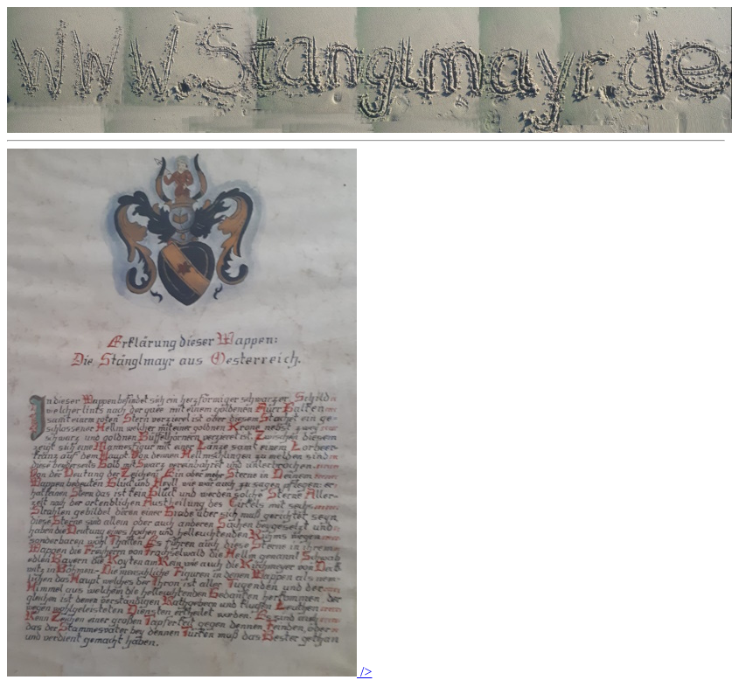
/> (189, 671)
